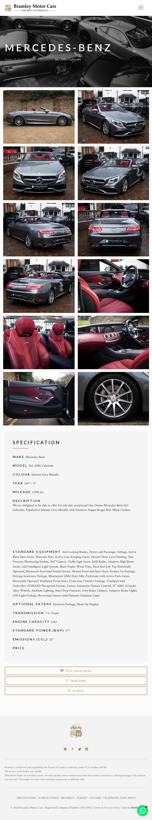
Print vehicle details (76, 671)
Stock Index (76, 681)
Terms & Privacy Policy (107, 807)
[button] (142, 810)
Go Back (76, 690)
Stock (21, 59)
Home (9, 59)
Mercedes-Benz (40, 59)
